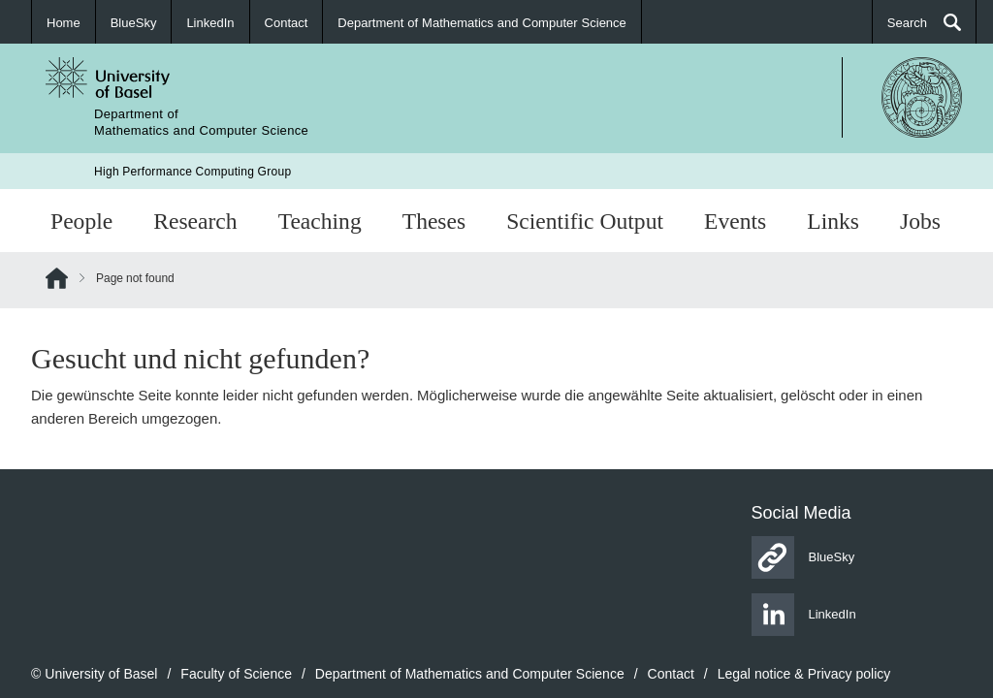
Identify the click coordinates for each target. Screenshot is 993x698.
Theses (433, 221)
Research (195, 221)
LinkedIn (210, 22)
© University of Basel (94, 673)
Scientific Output (584, 221)
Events (735, 221)
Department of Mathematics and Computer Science (481, 22)
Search (907, 22)
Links (833, 221)
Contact (286, 22)
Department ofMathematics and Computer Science (201, 122)
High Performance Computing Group (192, 171)
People (81, 221)
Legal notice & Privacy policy (804, 673)
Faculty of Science (236, 673)
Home (63, 22)
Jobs (920, 221)
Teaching (320, 221)
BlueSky (134, 22)
